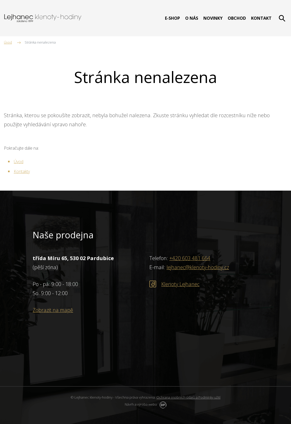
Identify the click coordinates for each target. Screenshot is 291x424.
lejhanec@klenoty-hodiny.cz (199, 267)
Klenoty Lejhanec (181, 284)
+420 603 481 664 (189, 258)
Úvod (18, 161)
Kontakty (22, 171)
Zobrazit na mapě (53, 310)
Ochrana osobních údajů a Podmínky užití (188, 397)
